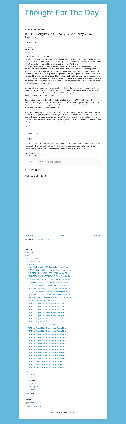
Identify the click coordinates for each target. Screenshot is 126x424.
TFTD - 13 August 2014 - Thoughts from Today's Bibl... (47, 322)
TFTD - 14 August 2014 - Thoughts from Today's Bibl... (47, 319)
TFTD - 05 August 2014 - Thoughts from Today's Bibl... (47, 346)
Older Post (97, 235)
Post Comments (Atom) (42, 239)
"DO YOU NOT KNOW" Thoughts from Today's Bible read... (49, 291)
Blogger (72, 412)
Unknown (30, 403)
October (32, 258)
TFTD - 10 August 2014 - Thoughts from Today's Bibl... (47, 331)
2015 (29, 252)
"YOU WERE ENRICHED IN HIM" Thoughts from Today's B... (49, 294)
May (30, 377)
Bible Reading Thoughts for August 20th (42, 300)
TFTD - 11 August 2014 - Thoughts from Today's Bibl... (47, 328)
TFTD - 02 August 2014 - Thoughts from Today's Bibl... (47, 355)
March (31, 384)
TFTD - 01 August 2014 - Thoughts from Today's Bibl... (47, 358)
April (30, 380)
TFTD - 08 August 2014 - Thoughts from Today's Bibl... (47, 337)
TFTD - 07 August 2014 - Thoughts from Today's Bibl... (47, 340)
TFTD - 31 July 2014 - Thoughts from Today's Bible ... (46, 361)
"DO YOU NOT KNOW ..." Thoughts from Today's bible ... (48, 285)
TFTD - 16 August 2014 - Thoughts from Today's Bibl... (47, 313)
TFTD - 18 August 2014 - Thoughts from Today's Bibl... (47, 307)
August (31, 264)
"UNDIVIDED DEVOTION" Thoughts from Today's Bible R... (49, 282)
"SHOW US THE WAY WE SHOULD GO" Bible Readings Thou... (50, 297)
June (31, 374)
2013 (29, 394)
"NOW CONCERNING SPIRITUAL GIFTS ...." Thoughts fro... (49, 270)
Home (63, 235)
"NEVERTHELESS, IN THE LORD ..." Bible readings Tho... (48, 273)
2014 (29, 255)
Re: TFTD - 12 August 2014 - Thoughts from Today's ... (47, 325)
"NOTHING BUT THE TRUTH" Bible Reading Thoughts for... (49, 279)
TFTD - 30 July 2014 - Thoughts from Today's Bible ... (46, 364)
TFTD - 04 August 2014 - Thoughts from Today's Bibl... (47, 349)
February (32, 387)
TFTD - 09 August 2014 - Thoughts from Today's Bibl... (47, 334)
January (32, 390)
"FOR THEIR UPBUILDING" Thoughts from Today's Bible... (48, 267)
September (33, 261)
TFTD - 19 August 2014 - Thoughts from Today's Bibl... (47, 304)
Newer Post (29, 235)
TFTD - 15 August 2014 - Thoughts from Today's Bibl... (47, 316)
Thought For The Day (62, 12)
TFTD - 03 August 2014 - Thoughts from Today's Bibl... (47, 352)
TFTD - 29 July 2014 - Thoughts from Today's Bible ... (46, 368)
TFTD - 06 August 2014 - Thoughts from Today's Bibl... (47, 343)
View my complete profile (33, 406)
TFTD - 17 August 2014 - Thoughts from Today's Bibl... (47, 310)
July (30, 371)
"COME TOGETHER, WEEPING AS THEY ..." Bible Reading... (50, 276)
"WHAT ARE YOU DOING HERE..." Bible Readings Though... (49, 288)
